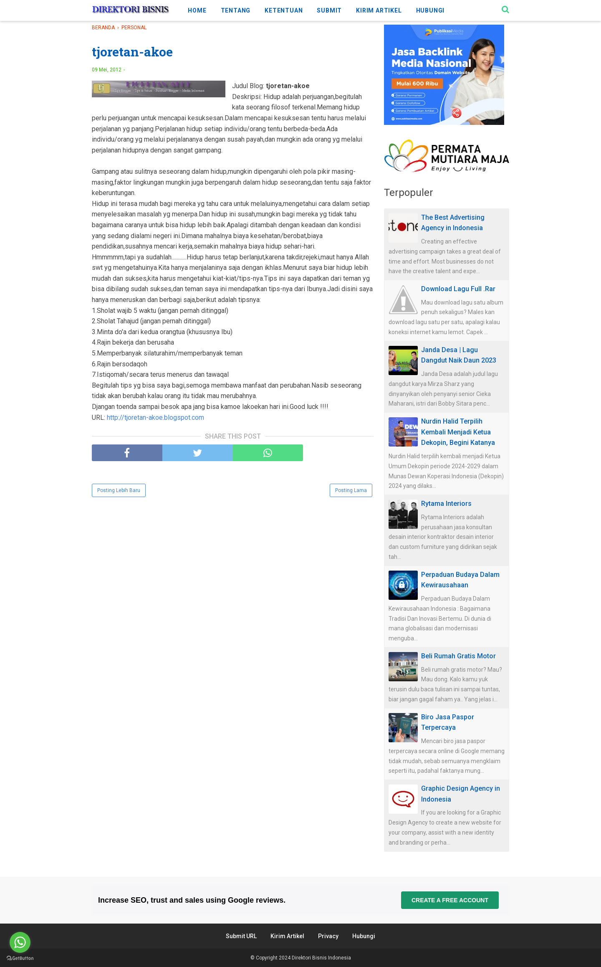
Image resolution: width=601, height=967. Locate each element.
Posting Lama (351, 490)
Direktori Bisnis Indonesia (321, 958)
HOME (197, 10)
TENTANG (236, 10)
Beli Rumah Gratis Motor (458, 656)
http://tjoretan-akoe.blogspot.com (155, 417)
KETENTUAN (284, 10)
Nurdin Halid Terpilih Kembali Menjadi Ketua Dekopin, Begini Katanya (458, 432)
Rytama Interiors (446, 504)
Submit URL (241, 936)
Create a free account (450, 900)
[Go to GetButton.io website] (20, 958)
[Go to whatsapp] (20, 942)
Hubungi (363, 936)
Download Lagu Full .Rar (458, 289)
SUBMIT (329, 10)
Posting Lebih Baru (118, 490)
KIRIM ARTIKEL (379, 10)
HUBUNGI (430, 10)
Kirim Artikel (287, 936)
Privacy (328, 936)
